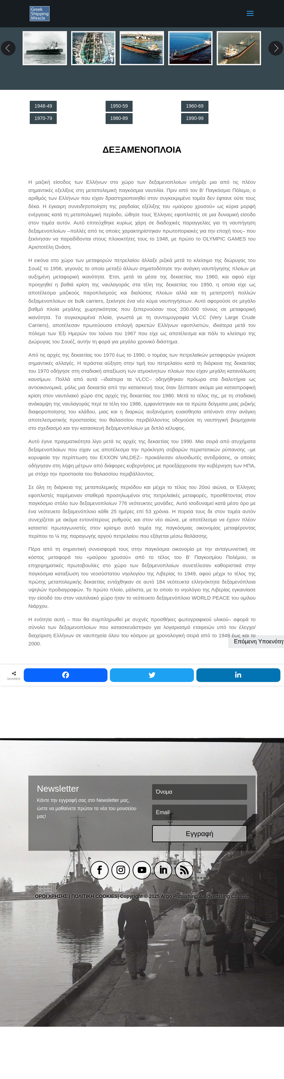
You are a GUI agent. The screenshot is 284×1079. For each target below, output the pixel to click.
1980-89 (119, 118)
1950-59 (119, 106)
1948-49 (43, 106)
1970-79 (43, 118)
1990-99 (194, 118)
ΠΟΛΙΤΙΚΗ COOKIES (94, 896)
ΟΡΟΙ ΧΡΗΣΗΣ (51, 896)
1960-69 (194, 106)
